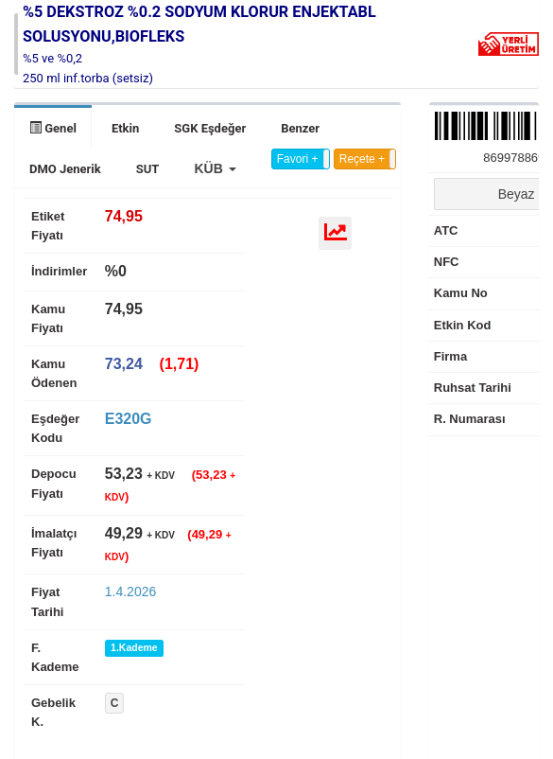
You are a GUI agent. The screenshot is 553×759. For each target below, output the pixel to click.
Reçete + (362, 159)
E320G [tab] (128, 419)
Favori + (298, 159)
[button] (215, 168)
